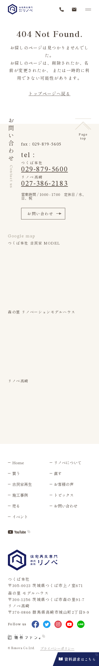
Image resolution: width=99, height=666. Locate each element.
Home (18, 462)
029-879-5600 (44, 169)
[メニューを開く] (88, 9)
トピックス (64, 495)
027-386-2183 (44, 183)
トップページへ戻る (49, 93)
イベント (20, 516)
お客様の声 (64, 484)
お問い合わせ (44, 213)
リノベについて (68, 462)
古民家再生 (22, 484)
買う (16, 473)
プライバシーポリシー (57, 648)
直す (58, 473)
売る (16, 506)
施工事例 (20, 495)
